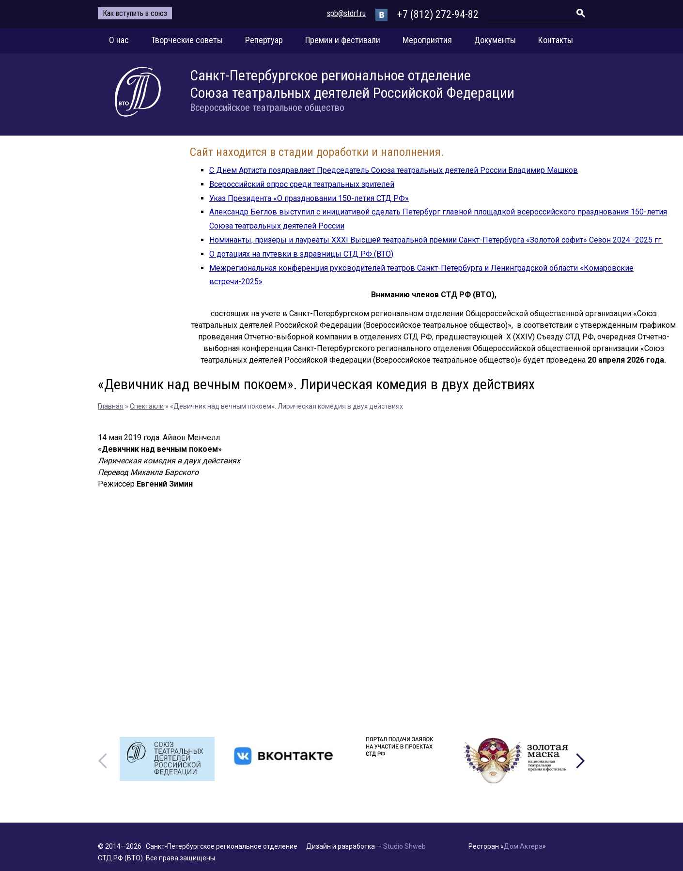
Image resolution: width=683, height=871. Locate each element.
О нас (119, 40)
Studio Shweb (404, 846)
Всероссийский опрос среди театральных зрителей (301, 184)
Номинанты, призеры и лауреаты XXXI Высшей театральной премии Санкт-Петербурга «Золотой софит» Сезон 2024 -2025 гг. (436, 239)
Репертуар (264, 40)
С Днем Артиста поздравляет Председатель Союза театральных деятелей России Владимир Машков (393, 170)
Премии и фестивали (342, 40)
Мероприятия (427, 40)
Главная (111, 406)
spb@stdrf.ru (346, 13)
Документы (495, 40)
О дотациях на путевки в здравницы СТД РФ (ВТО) (301, 254)
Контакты (555, 40)
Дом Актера (523, 846)
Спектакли (147, 406)
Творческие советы (187, 40)
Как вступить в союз (135, 13)
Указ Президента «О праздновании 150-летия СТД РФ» (309, 198)
